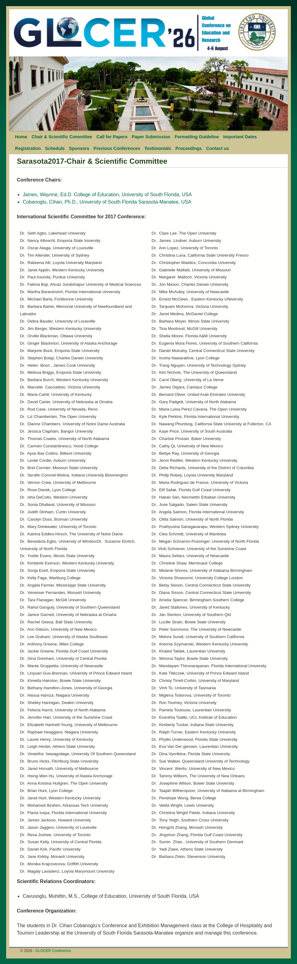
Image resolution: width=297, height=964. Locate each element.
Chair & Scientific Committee (62, 136)
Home (21, 136)
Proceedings (188, 148)
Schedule (55, 148)
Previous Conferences (116, 148)
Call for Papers (112, 136)
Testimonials (157, 148)
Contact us (217, 148)
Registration (28, 148)
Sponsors (79, 148)
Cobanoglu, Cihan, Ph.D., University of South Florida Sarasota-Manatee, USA (107, 202)
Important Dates (240, 136)
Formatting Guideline (197, 136)
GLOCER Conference (53, 951)
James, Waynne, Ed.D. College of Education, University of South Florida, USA (107, 194)
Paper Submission (151, 136)
